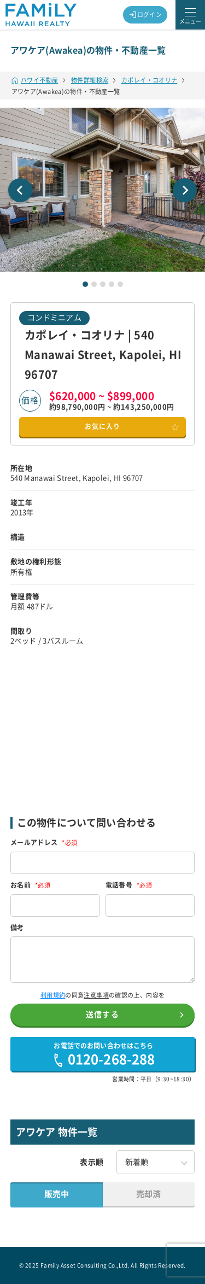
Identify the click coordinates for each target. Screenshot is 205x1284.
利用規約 (53, 995)
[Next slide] (185, 190)
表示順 (91, 1162)
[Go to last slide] (20, 190)
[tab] (85, 284)
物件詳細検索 (89, 80)
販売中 (56, 1194)
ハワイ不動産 (34, 80)
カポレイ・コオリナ (149, 80)
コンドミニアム (54, 317)
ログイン (145, 14)
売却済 (148, 1194)
